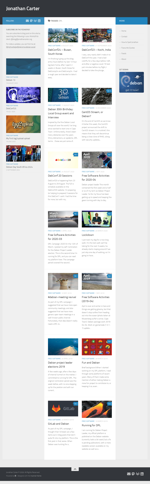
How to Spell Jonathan (129, 42)
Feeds (123, 53)
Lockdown (88, 235)
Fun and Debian (91, 362)
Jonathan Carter (23, 8)
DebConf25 (11, 108)
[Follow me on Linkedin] (39, 20)
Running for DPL (91, 425)
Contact (124, 36)
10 (109, 91)
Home (123, 31)
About (123, 59)
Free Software (54, 46)
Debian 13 (10, 80)
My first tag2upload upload (18, 138)
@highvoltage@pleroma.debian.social (20, 47)
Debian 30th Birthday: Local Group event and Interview (61, 113)
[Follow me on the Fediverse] (31, 20)
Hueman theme (36, 476)
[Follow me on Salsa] (35, 20)
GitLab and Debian (58, 423)
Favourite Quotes (128, 48)
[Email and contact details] (27, 20)
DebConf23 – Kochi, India (96, 49)
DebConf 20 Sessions (60, 175)
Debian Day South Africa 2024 (19, 167)
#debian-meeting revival (62, 297)
